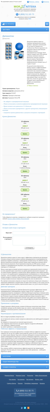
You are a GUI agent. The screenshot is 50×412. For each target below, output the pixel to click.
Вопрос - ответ (39, 379)
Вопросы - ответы (34, 2)
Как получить (29, 379)
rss (28, 408)
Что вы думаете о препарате (7, 238)
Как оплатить (21, 379)
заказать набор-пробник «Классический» (18, 219)
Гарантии (20, 383)
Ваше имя (9, 233)
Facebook (22, 408)
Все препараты (9, 24)
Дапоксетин (30, 375)
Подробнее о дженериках (31, 383)
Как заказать (12, 379)
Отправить (29, 248)
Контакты (46, 2)
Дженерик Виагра (9, 375)
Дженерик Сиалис (20, 375)
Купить (25, 134)
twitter (25, 408)
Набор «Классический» (41, 375)
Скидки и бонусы (11, 383)
